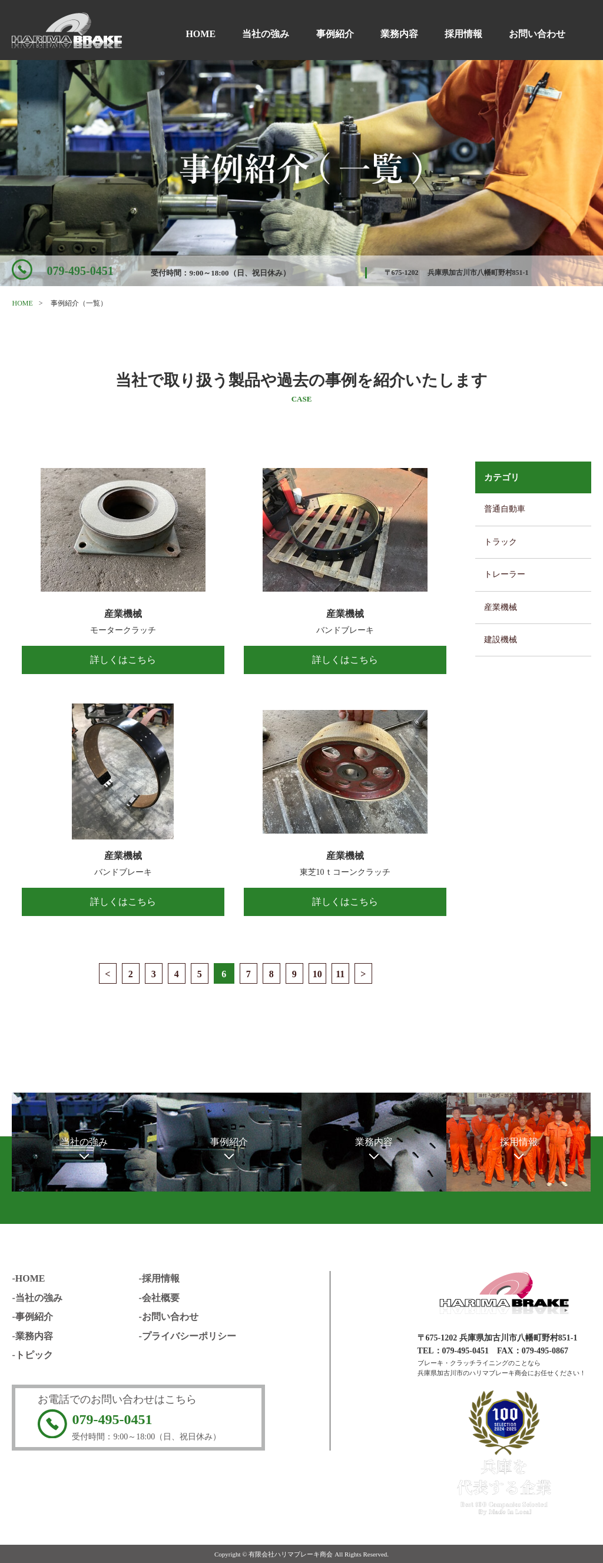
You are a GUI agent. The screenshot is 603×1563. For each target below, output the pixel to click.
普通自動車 (504, 509)
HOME (200, 34)
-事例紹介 (32, 1317)
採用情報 (463, 34)
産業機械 (500, 607)
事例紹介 (335, 34)
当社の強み (265, 34)
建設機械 (500, 639)
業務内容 (399, 34)
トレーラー (504, 574)
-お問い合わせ (168, 1317)
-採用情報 (158, 1278)
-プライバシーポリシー (187, 1336)
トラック (500, 541)
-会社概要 (158, 1298)
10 (317, 974)
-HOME (28, 1278)
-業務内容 (32, 1336)
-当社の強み (37, 1298)
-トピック (32, 1355)
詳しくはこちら (123, 660)
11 (340, 974)
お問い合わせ (537, 34)
